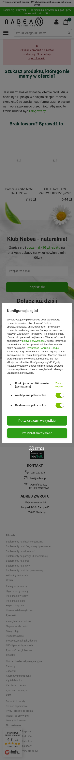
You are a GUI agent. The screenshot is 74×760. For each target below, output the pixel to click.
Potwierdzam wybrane (37, 433)
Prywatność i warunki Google (42, 347)
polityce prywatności (33, 340)
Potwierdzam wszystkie (37, 420)
